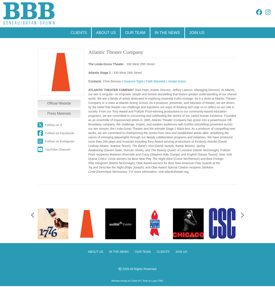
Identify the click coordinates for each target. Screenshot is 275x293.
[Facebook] (259, 13)
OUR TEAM (135, 33)
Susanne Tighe (134, 81)
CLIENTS (78, 33)
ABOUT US (106, 33)
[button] (242, 215)
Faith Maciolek (155, 81)
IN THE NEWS (167, 33)
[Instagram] (268, 13)
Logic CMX (157, 280)
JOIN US (197, 33)
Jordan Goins (177, 81)
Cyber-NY (136, 280)
